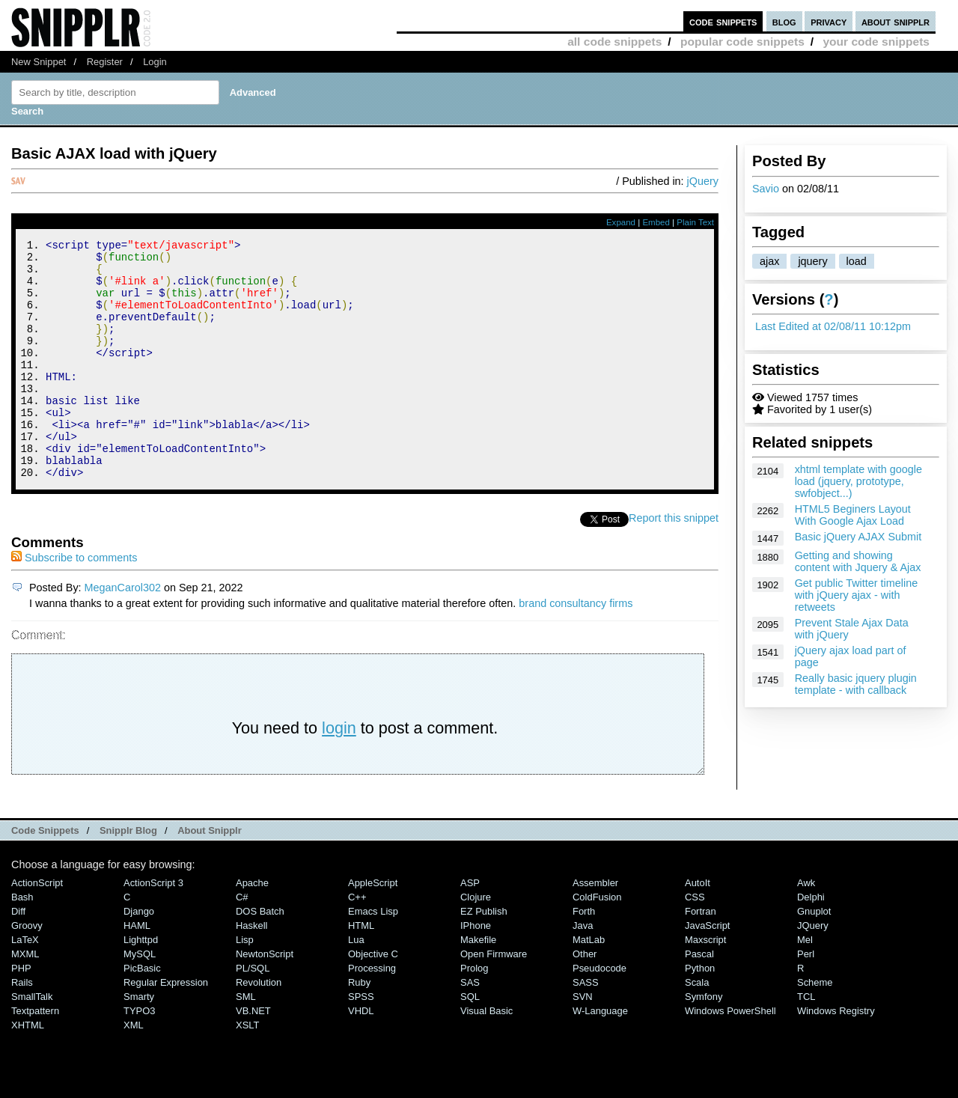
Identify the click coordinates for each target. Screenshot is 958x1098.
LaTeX (25, 984)
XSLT (247, 1070)
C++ (357, 942)
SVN (583, 1041)
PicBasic (142, 1013)
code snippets (723, 21)
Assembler (595, 927)
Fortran (700, 956)
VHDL (361, 1055)
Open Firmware (493, 998)
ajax (769, 261)
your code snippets (876, 41)
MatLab (589, 984)
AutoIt (697, 927)
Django (138, 956)
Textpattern (35, 1055)
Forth (584, 956)
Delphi (811, 942)
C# (242, 942)
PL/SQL (252, 1013)
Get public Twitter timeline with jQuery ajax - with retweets (856, 595)
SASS (586, 1027)
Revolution (258, 1027)
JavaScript (707, 970)
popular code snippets (742, 41)
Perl (805, 998)
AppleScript (372, 927)
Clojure (475, 942)
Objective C (373, 998)
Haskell (251, 970)
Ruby (359, 1027)
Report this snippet (673, 563)
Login (155, 61)
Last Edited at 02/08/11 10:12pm (833, 326)
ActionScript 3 (153, 927)
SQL (470, 1041)
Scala (697, 1027)
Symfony (703, 1041)
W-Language (600, 1055)
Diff (18, 956)
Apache (252, 927)
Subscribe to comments (74, 603)
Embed (656, 222)
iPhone (475, 970)
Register (105, 61)
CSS (695, 942)
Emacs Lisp (373, 956)
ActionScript (37, 927)
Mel (805, 984)
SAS (470, 1027)
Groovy (27, 970)
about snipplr (895, 21)
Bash (22, 942)
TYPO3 (139, 1055)
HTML (361, 970)
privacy (828, 21)
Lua (356, 984)
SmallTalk (31, 1041)
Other (585, 998)
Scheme (815, 1027)
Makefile (478, 984)
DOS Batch (260, 956)
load (856, 261)
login (339, 772)
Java (583, 970)
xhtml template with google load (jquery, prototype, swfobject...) (858, 481)
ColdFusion (597, 942)
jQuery (702, 181)
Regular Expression (165, 1027)
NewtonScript (264, 998)
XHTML (27, 1070)
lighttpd (140, 984)
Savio (765, 189)
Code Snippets (45, 875)
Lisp (245, 984)
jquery (812, 261)
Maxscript (705, 984)
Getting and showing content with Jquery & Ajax (858, 561)
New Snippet (38, 61)
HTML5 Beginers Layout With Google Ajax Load (853, 515)
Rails (22, 1027)
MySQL (139, 998)
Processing (372, 1013)
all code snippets (614, 41)
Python (700, 1013)
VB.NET (253, 1055)
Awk (806, 927)
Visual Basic (486, 1055)
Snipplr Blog (128, 875)
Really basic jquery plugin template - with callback (856, 684)
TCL (806, 1041)
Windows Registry (836, 1055)
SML (246, 1041)
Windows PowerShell (730, 1055)
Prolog (474, 1013)
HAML (136, 970)
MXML (25, 998)
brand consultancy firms (575, 648)
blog (784, 21)
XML (133, 1070)
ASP (470, 927)
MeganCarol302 (123, 632)
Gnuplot (814, 956)
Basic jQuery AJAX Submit (858, 537)
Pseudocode (599, 1013)
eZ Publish (483, 956)
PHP (21, 1013)
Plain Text (695, 222)
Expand (620, 222)
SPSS (361, 1041)
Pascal (699, 998)
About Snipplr (209, 875)
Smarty (138, 1041)
